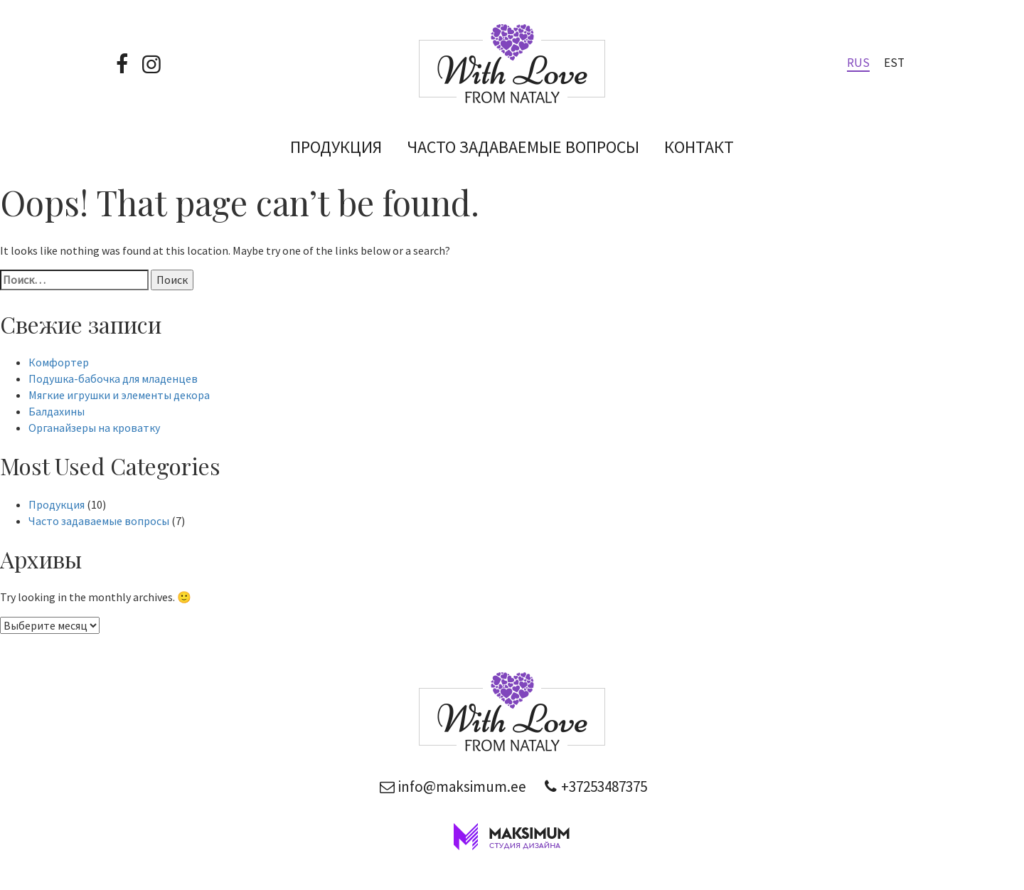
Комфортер (58, 362)
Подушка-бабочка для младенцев (113, 378)
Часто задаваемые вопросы (523, 147)
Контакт (699, 147)
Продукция (336, 147)
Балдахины (56, 411)
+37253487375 (593, 786)
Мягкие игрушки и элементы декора (119, 395)
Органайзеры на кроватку (94, 427)
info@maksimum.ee (451, 786)
